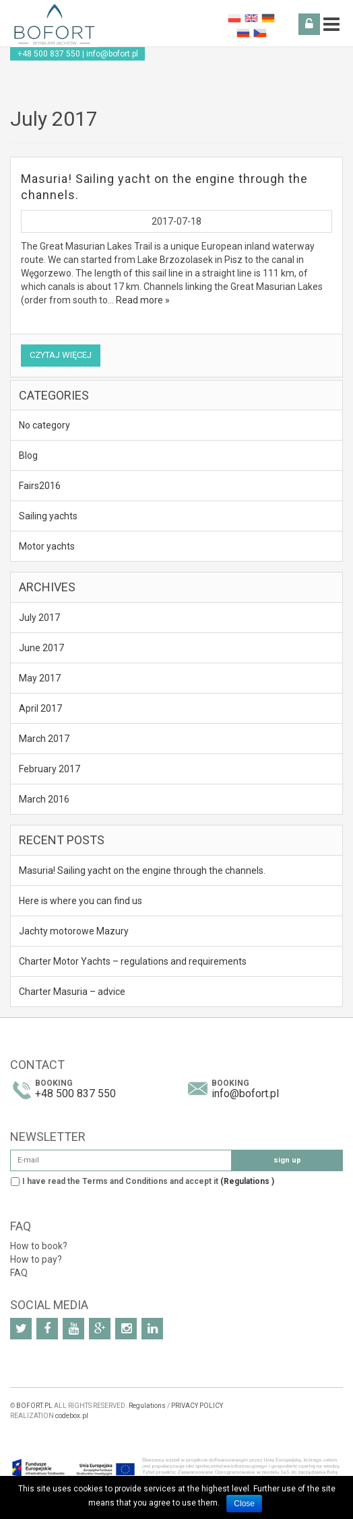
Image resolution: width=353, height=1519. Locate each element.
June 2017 (41, 647)
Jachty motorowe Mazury (74, 931)
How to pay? (36, 1259)
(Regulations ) (247, 1181)
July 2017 (39, 617)
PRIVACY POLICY (197, 1405)
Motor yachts (47, 546)
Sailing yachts (48, 516)
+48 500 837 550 (49, 54)
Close (244, 1503)
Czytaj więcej (61, 355)
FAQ (19, 1272)
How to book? (38, 1245)
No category (44, 425)
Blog (28, 455)
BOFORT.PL (34, 1405)
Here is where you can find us (80, 900)
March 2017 (44, 738)
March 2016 (44, 799)
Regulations (147, 1405)
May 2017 (40, 678)
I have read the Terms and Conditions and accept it (148, 1181)
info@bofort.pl (112, 54)
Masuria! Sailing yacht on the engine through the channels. (142, 870)
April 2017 (40, 708)
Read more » (143, 300)
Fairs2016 (40, 485)
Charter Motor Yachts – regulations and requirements (133, 961)
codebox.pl (71, 1415)
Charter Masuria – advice (72, 991)
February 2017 (49, 769)
